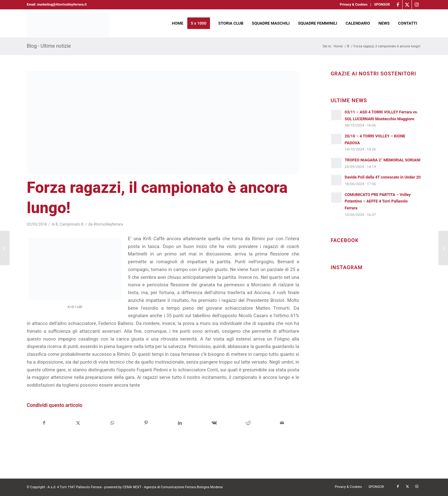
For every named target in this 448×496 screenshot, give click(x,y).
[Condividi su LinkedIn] (180, 423)
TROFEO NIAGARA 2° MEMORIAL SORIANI (383, 160)
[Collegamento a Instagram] (416, 4)
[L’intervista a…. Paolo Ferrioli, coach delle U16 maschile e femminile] (443, 248)
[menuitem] (354, 4)
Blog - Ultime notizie (49, 46)
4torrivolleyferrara (108, 224)
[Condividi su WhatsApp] (112, 423)
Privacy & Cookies (353, 4)
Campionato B (72, 224)
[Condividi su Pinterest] (146, 423)
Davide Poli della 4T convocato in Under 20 (383, 177)
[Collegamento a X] (407, 4)
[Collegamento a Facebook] (397, 4)
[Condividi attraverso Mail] (282, 423)
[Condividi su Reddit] (248, 423)
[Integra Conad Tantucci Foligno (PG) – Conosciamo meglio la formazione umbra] (5, 248)
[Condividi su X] (78, 423)
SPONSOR (382, 4)
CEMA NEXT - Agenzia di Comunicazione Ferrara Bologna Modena (173, 487)
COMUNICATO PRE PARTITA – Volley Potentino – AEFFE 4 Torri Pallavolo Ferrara (378, 201)
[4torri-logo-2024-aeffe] (68, 23)
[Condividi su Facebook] (44, 423)
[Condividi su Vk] (214, 423)
